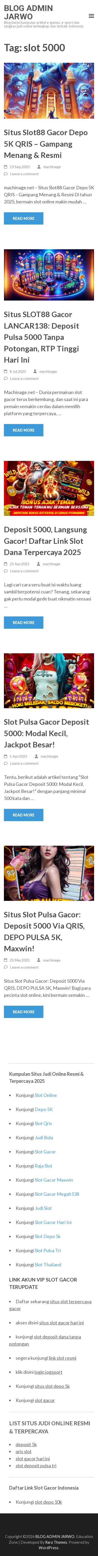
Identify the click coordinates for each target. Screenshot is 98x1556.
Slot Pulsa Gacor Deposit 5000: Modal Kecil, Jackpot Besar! (46, 733)
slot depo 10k (48, 1502)
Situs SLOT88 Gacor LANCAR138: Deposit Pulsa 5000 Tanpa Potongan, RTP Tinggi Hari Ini (41, 337)
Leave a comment (24, 173)
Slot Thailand (48, 1264)
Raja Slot (43, 1166)
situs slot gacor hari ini (61, 1322)
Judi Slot (43, 1208)
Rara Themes (56, 1542)
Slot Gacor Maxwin (54, 1180)
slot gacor (45, 1400)
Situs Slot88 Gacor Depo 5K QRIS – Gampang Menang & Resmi (46, 143)
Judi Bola (44, 1137)
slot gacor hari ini (33, 1458)
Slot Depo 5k (48, 1236)
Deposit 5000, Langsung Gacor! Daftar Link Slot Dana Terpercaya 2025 (45, 541)
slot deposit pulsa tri (36, 1465)
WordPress (49, 1548)
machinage (52, 166)
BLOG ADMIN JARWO (28, 12)
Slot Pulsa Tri (48, 1250)
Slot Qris (43, 1123)
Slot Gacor (45, 1151)
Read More (23, 218)
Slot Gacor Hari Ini (53, 1222)
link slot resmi (62, 1358)
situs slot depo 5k (52, 1386)
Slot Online (46, 1095)
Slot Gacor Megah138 (57, 1194)
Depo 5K (44, 1109)
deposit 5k (26, 1444)
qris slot (24, 1451)
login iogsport (48, 1372)
